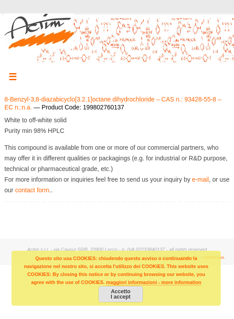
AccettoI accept (120, 294)
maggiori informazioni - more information (153, 282)
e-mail (200, 179)
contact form (32, 190)
